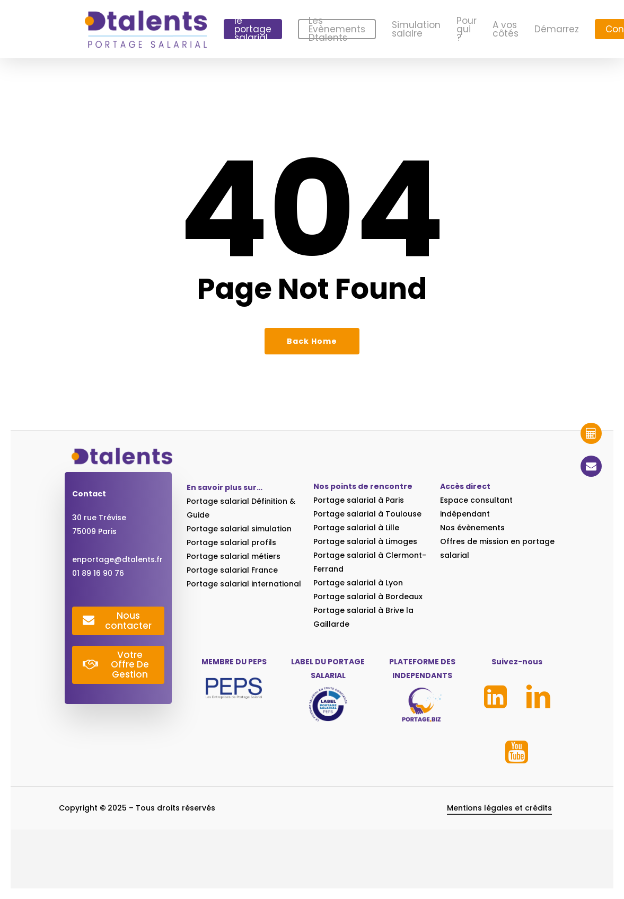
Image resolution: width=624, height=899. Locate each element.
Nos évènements (472, 527)
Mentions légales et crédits (499, 817)
